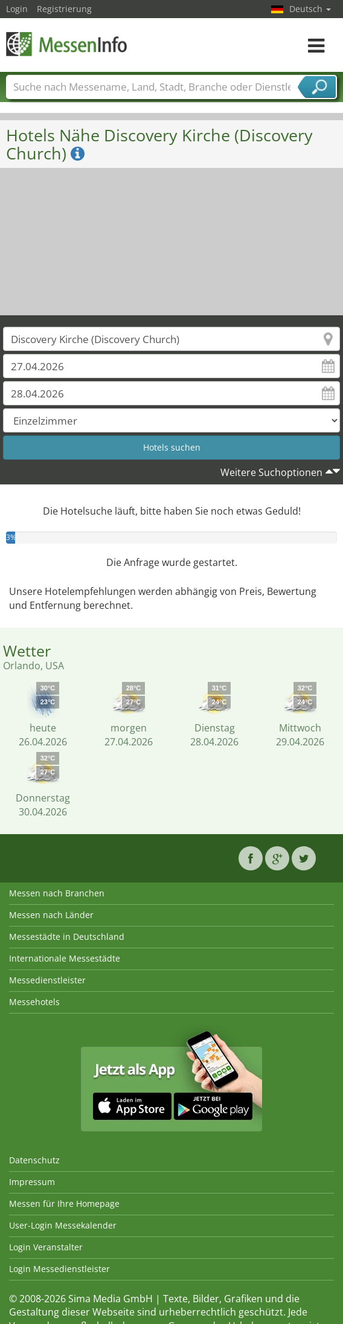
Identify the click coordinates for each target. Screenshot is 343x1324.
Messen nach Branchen (56, 893)
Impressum (32, 1181)
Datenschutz (34, 1160)
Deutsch (310, 8)
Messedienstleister (47, 980)
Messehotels (34, 1001)
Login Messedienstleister (59, 1268)
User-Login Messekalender (63, 1225)
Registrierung (64, 8)
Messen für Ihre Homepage (64, 1203)
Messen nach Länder (51, 915)
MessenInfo (66, 43)
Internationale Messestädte (64, 958)
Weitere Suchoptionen (271, 472)
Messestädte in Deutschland (66, 936)
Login (17, 8)
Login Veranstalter (46, 1247)
